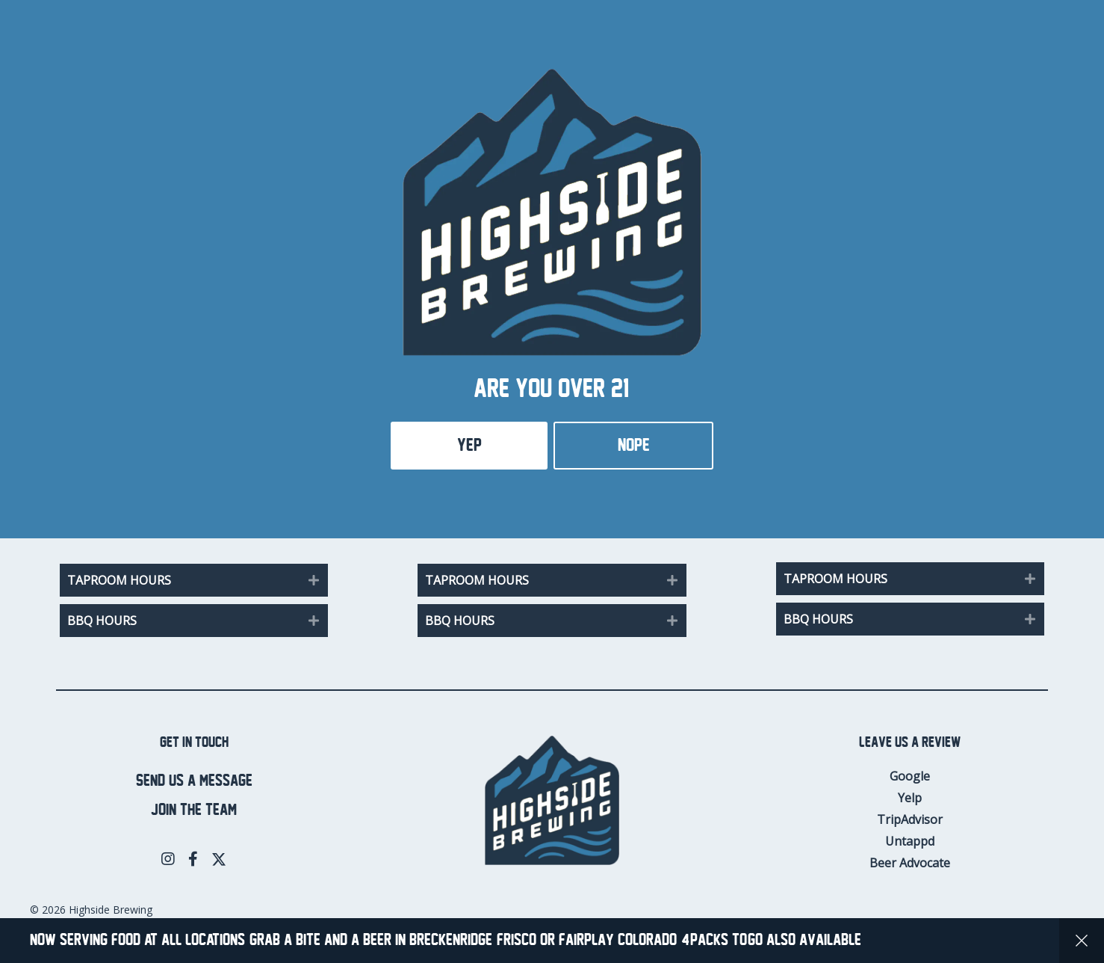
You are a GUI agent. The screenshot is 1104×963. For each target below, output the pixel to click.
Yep (469, 445)
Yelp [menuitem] (910, 798)
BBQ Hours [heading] (102, 620)
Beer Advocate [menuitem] (909, 863)
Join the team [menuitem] (194, 810)
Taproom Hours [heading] (119, 580)
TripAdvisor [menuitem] (910, 819)
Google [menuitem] (910, 776)
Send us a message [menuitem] (194, 781)
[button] (313, 580)
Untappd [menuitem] (909, 841)
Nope (634, 445)
